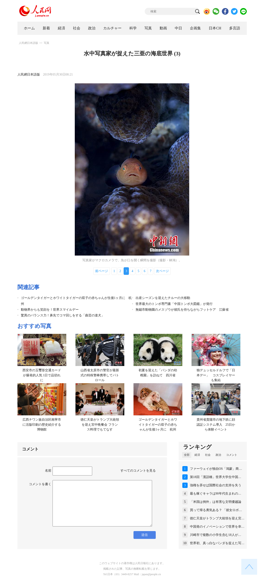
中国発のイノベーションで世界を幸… (217, 526)
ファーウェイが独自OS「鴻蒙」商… (216, 468)
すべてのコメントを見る (138, 470)
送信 (144, 535)
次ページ (162, 271)
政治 (91, 28)
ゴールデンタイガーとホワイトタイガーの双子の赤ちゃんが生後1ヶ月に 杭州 (158, 424)
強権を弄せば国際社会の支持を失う (215, 485)
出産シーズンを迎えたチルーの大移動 (164, 298)
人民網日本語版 (28, 43)
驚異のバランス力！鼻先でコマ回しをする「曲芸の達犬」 (62, 315)
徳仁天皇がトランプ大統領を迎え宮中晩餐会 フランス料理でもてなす (100, 424)
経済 (61, 28)
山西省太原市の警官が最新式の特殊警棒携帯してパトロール (100, 375)
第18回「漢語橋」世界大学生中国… (215, 477)
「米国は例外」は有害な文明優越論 (215, 502)
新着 (46, 28)
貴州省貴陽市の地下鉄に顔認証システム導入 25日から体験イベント (216, 424)
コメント (231, 454)
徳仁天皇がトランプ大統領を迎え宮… (217, 518)
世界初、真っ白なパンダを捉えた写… (217, 543)
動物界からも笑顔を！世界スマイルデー (50, 309)
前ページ (101, 271)
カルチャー (112, 28)
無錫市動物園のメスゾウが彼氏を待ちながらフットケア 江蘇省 (182, 309)
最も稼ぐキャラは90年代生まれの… (215, 493)
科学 (133, 28)
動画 (163, 28)
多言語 (234, 28)
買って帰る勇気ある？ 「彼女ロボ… (216, 510)
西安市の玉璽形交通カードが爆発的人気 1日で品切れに (41, 375)
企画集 (195, 28)
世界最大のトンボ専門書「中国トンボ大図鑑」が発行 (174, 304)
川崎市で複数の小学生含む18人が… (215, 535)
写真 (148, 28)
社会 (76, 28)
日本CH (215, 28)
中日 (178, 28)
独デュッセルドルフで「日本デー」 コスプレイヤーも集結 (216, 375)
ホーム (29, 28)
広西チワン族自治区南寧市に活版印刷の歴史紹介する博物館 (41, 424)
